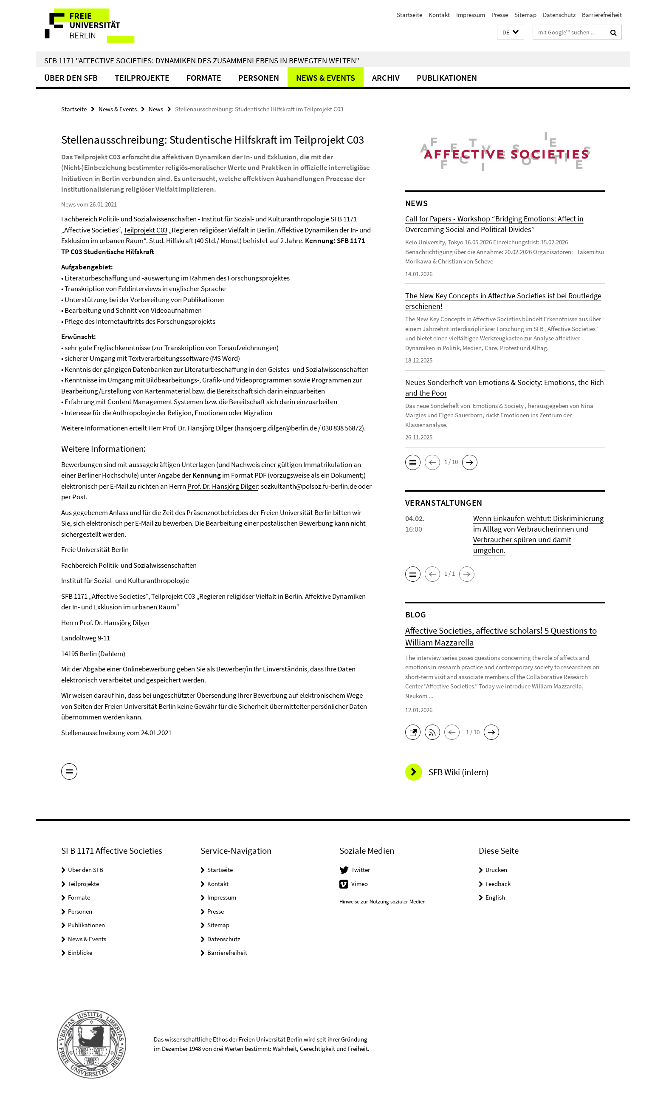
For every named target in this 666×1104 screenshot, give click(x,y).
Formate (203, 77)
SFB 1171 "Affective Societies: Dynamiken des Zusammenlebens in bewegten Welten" (201, 60)
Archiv (386, 77)
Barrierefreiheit (602, 15)
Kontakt (439, 15)
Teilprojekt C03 (145, 230)
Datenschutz (559, 15)
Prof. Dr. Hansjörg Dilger (222, 486)
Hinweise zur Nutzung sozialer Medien (382, 901)
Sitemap (525, 15)
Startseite (409, 15)
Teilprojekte (142, 77)
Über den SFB (71, 77)
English (495, 897)
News (156, 109)
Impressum (470, 15)
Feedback (498, 884)
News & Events (325, 77)
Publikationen (447, 77)
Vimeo (359, 884)
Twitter (360, 870)
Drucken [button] (496, 870)
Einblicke (80, 952)
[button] (510, 32)
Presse (499, 15)
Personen (258, 77)
